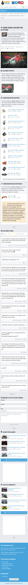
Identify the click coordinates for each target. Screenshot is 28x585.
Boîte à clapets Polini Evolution (15, 132)
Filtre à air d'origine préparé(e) (15, 127)
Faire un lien (5, 567)
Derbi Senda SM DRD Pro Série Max (17, 500)
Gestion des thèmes (7, 563)
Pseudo (3, 400)
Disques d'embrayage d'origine (15, 138)
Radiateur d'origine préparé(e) (15, 156)
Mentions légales (6, 568)
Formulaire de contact (7, 565)
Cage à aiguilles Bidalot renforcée (16, 167)
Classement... (5, 576)
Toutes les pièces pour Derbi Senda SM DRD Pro (14, 179)
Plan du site (5, 561)
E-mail (3, 404)
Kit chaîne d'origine (12, 115)
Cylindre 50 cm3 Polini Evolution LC (17, 144)
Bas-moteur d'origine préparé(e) (16, 150)
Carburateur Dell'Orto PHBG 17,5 (16, 121)
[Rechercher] (23, 7)
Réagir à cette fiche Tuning (13, 398)
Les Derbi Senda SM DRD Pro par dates (15, 512)
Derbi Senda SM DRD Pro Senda (16, 441)
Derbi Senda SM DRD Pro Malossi (16, 447)
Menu (3, 10)
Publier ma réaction (14, 424)
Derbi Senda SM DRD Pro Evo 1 (16, 494)
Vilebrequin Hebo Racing (14, 161)
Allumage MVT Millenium (14, 173)
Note (2, 408)
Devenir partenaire (14, 579)
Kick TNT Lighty (12, 196)
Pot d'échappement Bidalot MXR (16, 109)
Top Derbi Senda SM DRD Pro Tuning (16, 460)
